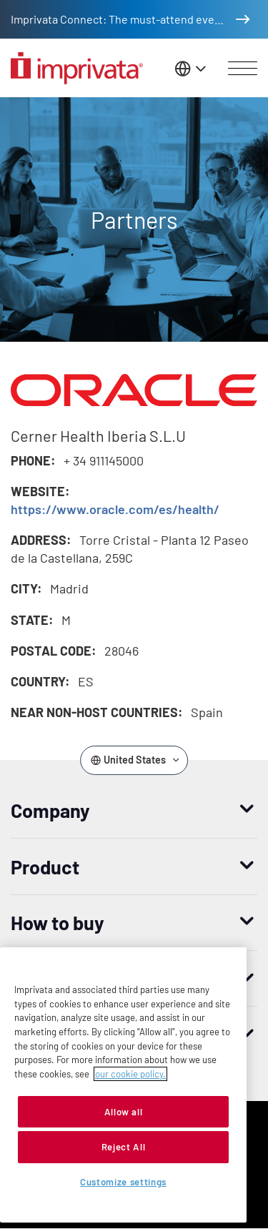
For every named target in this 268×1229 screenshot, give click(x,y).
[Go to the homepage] (77, 68)
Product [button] (45, 866)
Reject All (123, 1147)
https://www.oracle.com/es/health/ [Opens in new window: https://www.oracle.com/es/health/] (115, 509)
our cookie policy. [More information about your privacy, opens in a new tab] (130, 1074)
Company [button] (50, 810)
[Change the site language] (191, 68)
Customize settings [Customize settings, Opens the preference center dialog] (123, 1182)
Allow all (123, 1111)
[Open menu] (242, 69)
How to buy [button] (57, 922)
